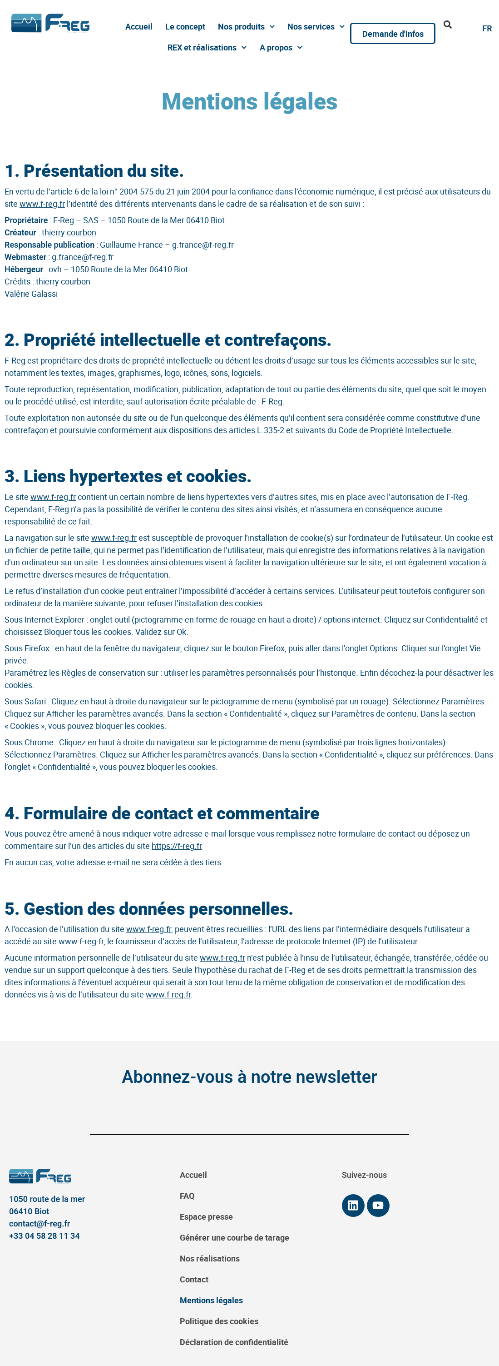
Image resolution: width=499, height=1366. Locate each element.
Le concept (185, 26)
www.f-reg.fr (42, 203)
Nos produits (246, 26)
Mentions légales (211, 1300)
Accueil (139, 26)
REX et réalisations (207, 47)
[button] (447, 24)
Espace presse (206, 1216)
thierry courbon (69, 232)
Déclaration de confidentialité (234, 1341)
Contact (194, 1279)
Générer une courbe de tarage (234, 1237)
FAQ (187, 1195)
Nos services (316, 26)
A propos (281, 47)
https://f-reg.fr (177, 845)
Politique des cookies (219, 1321)
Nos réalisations (210, 1258)
